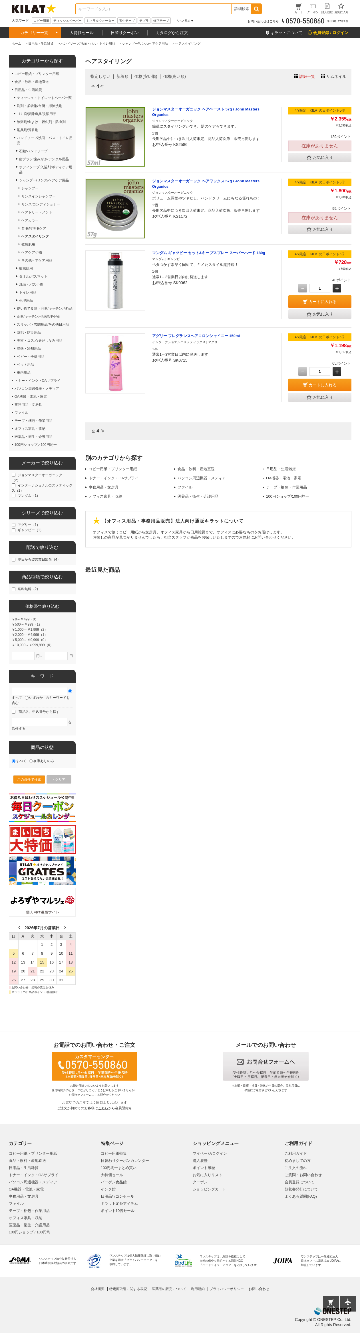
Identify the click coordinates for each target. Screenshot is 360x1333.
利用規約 (198, 1289)
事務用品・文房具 (103, 487)
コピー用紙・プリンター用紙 (113, 469)
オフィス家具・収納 (105, 496)
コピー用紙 (41, 20)
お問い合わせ (259, 1289)
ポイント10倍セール (117, 1211)
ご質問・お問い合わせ (303, 1175)
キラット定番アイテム (119, 1203)
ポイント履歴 (204, 1168)
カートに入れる (323, 301)
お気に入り (320, 157)
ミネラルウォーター (100, 20)
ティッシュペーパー (67, 20)
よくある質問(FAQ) (301, 1196)
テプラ (144, 20)
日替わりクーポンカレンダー (125, 1160)
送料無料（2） (29, 589)
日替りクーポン (125, 32)
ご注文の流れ (296, 1168)
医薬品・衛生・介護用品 (198, 496)
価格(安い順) (145, 76)
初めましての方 (298, 1160)
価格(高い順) (174, 76)
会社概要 (97, 1289)
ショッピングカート (209, 1189)
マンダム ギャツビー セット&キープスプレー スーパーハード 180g (208, 253)
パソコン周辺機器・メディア (202, 478)
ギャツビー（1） (31, 530)
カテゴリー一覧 (34, 32)
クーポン (200, 1182)
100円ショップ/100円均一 (287, 496)
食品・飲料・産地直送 (196, 469)
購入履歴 (200, 1160)
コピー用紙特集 (114, 1153)
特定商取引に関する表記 (128, 1289)
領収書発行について (301, 1189)
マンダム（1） (29, 496)
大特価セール (82, 32)
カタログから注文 (172, 32)
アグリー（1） (29, 525)
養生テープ (127, 20)
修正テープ (161, 20)
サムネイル (336, 76)
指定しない (100, 76)
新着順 (122, 76)
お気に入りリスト (207, 1175)
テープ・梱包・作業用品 (286, 487)
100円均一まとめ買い (119, 1168)
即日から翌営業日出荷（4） (39, 559)
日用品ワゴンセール (117, 1196)
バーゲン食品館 (114, 1182)
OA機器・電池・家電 (283, 478)
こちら (103, 1108)
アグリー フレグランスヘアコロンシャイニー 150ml (196, 336)
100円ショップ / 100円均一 (31, 1232)
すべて (17, 698)
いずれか (36, 698)
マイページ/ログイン (210, 1153)
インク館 (108, 1189)
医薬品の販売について (169, 1289)
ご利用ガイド (296, 1153)
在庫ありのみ (43, 761)
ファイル (185, 487)
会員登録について (299, 1182)
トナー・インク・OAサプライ (114, 478)
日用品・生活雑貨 (281, 469)
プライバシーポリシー (227, 1289)
